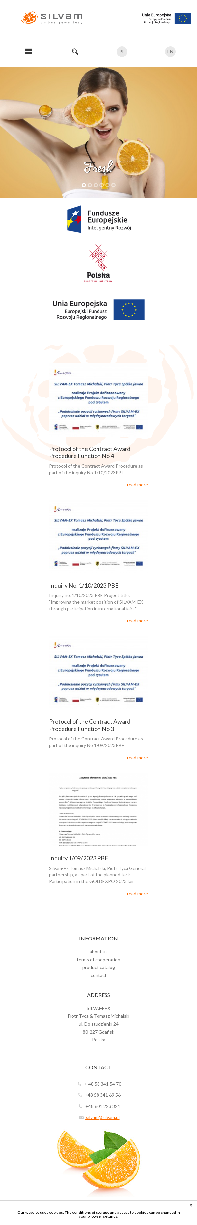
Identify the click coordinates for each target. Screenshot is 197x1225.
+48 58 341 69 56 (98, 1095)
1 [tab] (84, 185)
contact (99, 975)
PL (122, 51)
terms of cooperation (98, 959)
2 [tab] (90, 185)
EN (170, 51)
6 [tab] (113, 185)
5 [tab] (107, 185)
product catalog (98, 967)
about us (99, 951)
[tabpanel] (98, 132)
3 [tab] (96, 185)
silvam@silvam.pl (99, 1117)
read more (137, 484)
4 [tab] (101, 185)
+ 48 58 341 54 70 (98, 1084)
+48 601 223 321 (98, 1106)
